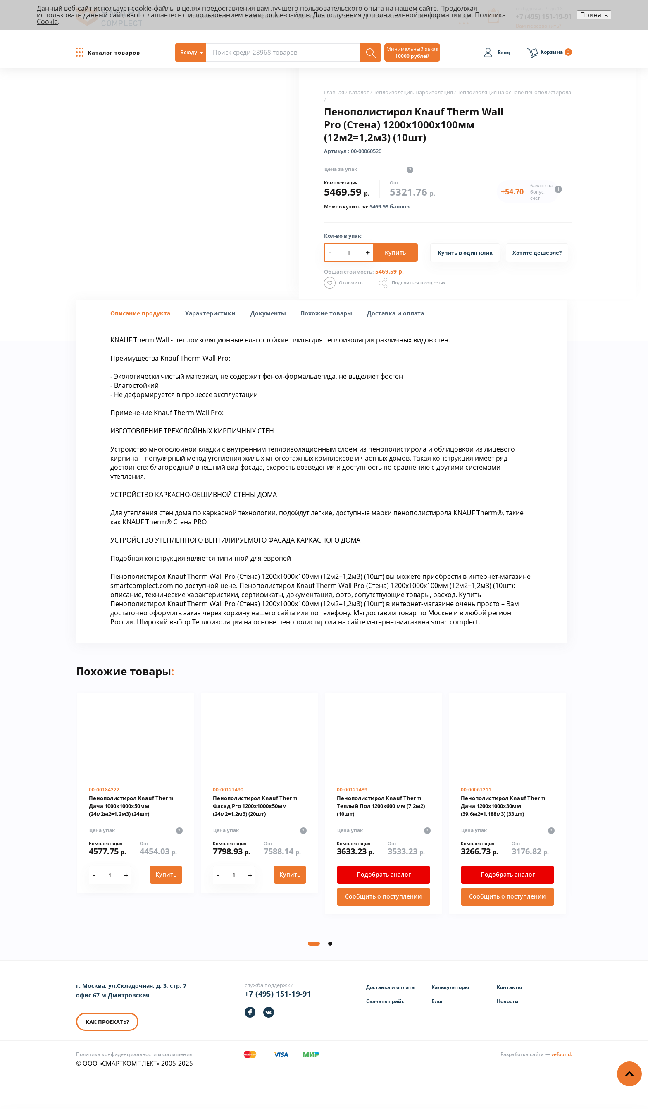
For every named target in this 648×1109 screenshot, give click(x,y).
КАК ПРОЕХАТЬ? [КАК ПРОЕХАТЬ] (107, 1021)
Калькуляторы (450, 987)
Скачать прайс (385, 1001)
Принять (594, 14)
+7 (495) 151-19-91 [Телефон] (278, 994)
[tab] (140, 313)
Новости (508, 1001)
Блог (437, 1001)
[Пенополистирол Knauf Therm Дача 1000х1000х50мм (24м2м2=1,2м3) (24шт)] (135, 793)
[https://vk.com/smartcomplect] (268, 1012)
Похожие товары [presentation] (326, 313)
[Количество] (109, 875)
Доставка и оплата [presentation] (395, 313)
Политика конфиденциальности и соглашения (134, 1054)
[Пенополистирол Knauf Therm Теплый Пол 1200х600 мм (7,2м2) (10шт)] (383, 803)
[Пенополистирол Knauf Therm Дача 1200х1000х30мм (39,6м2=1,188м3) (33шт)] (507, 803)
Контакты (509, 987)
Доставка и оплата (390, 987)
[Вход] (497, 54)
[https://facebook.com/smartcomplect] (250, 1012)
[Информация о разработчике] (536, 1054)
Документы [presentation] (268, 313)
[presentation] (210, 313)
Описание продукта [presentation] (140, 313)
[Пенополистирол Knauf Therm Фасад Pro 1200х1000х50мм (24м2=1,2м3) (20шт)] (259, 793)
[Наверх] (629, 1073)
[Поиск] (370, 52)
